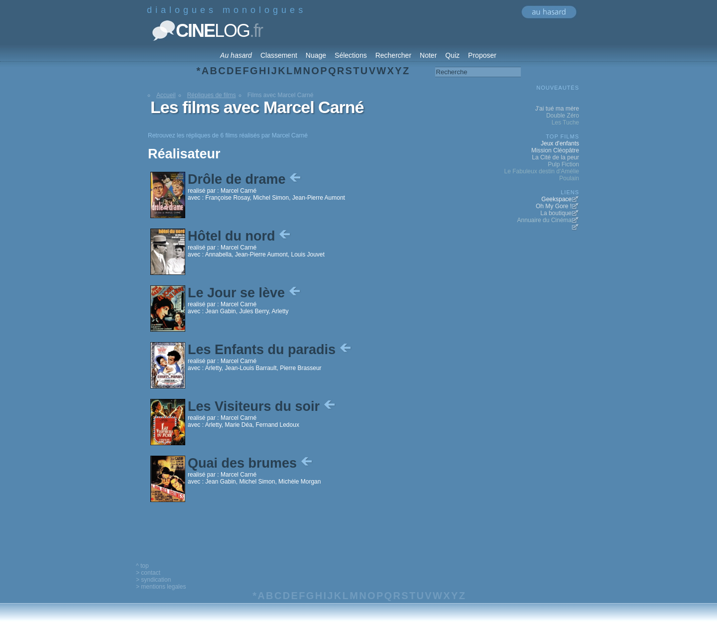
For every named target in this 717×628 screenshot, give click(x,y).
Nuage (316, 55)
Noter (428, 55)
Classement (278, 55)
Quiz (452, 55)
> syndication (153, 579)
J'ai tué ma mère (557, 108)
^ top (142, 565)
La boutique (556, 213)
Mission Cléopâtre (555, 150)
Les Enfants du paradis (270, 349)
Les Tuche (565, 122)
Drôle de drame (245, 179)
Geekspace (556, 199)
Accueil (166, 95)
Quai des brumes (251, 463)
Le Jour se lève (245, 292)
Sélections (351, 55)
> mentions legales (161, 586)
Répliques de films (211, 95)
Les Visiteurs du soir (262, 406)
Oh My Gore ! (554, 206)
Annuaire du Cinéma (544, 220)
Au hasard (236, 55)
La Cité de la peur (555, 157)
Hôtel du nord (240, 236)
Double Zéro (562, 115)
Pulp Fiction (563, 164)
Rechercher (393, 55)
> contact (148, 572)
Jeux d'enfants (560, 143)
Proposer (482, 55)
